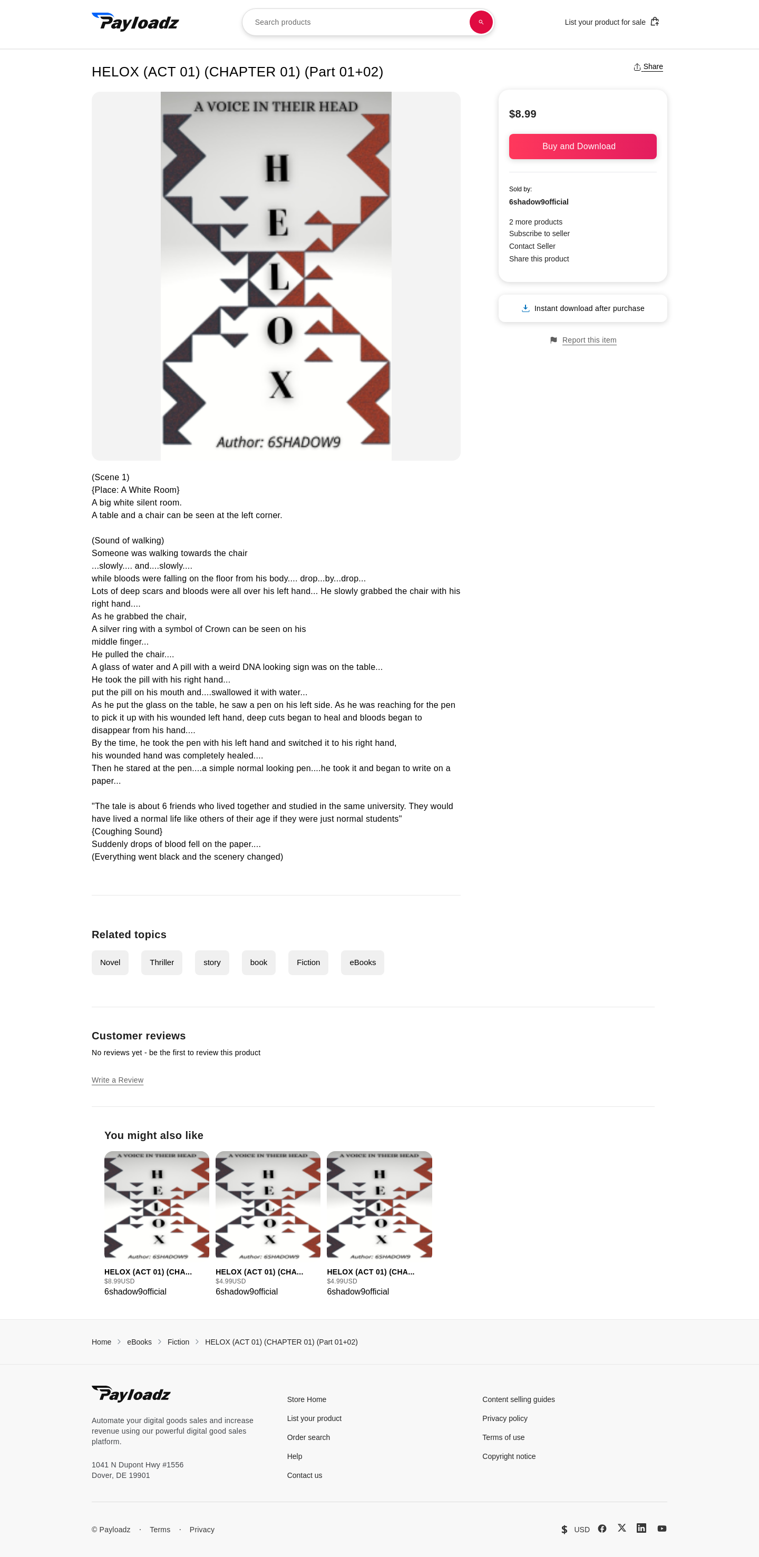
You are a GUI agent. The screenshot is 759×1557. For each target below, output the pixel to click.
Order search (308, 1437)
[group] (156, 1224)
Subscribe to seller (539, 233)
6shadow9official (539, 202)
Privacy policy (505, 1418)
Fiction (308, 962)
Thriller (162, 962)
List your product (314, 1418)
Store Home (307, 1399)
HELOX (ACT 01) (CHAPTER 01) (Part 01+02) (281, 1342)
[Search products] (481, 22)
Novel (110, 962)
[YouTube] (662, 1528)
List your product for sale (612, 21)
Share (648, 66)
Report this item (583, 340)
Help (295, 1456)
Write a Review (117, 1080)
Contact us (305, 1475)
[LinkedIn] (641, 1528)
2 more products (535, 222)
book (259, 962)
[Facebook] (602, 1528)
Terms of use (503, 1437)
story (212, 962)
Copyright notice (509, 1456)
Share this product (539, 259)
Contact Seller (532, 246)
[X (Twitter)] (622, 1527)
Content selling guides (518, 1399)
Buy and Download (583, 146)
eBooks (362, 962)
